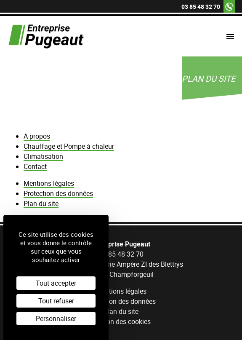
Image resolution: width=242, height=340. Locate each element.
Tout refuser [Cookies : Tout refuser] (56, 300)
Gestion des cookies (121, 321)
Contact (35, 166)
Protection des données (58, 193)
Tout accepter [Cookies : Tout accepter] (56, 283)
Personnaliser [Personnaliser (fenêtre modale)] (56, 318)
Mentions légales (49, 183)
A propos (37, 136)
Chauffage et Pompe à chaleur (69, 146)
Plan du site (41, 203)
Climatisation (43, 156)
